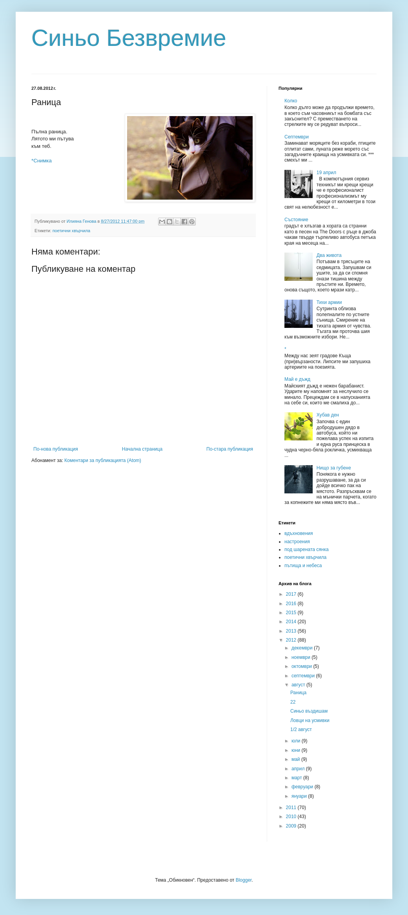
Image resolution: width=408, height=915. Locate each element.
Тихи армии (329, 302)
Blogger (244, 880)
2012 (292, 640)
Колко (290, 101)
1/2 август (301, 729)
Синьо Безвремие (128, 38)
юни (296, 750)
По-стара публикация (229, 449)
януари (299, 796)
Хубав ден (328, 415)
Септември (296, 137)
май (296, 759)
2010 (292, 816)
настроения (297, 541)
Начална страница (142, 449)
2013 (292, 631)
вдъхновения (298, 533)
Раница (298, 692)
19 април (326, 172)
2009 (292, 826)
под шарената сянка (306, 549)
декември (302, 648)
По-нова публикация (55, 449)
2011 (292, 807)
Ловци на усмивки (310, 720)
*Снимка (41, 161)
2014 (292, 621)
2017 (292, 594)
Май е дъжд (297, 379)
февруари (303, 786)
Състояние (296, 219)
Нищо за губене (334, 468)
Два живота (329, 255)
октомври (302, 666)
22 (292, 702)
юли (296, 741)
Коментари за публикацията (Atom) (102, 460)
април (298, 768)
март (297, 777)
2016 (292, 603)
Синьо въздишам (309, 711)
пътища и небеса (303, 565)
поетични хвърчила (71, 230)
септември (303, 676)
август (298, 685)
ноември (301, 657)
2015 (292, 612)
